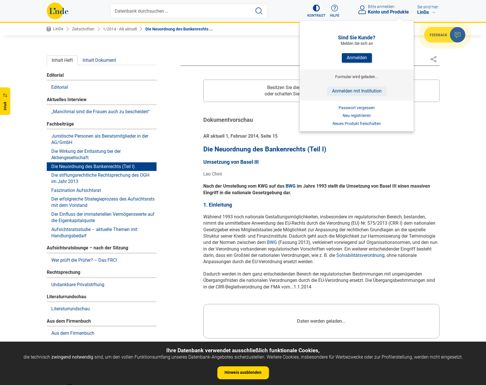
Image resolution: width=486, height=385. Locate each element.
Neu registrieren (357, 115)
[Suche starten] (259, 11)
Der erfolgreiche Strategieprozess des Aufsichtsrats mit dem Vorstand (103, 202)
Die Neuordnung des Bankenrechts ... (179, 29)
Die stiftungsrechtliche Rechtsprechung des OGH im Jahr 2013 (100, 178)
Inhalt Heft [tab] (62, 60)
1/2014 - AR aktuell (120, 29)
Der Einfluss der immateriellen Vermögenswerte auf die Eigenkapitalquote (103, 217)
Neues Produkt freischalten (357, 123)
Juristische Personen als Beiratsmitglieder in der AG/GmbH (99, 139)
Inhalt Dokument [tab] (99, 60)
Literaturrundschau (70, 308)
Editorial (59, 87)
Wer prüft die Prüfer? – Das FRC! (84, 260)
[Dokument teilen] (433, 59)
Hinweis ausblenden (243, 372)
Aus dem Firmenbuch (72, 333)
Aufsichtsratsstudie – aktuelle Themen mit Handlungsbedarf (94, 232)
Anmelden (357, 57)
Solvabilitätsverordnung (360, 255)
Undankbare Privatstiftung (77, 284)
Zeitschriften (83, 29)
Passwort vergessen (357, 107)
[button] (316, 11)
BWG (291, 186)
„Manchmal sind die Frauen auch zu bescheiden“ (100, 111)
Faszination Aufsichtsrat (76, 190)
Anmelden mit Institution (357, 91)
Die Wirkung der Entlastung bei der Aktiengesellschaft (86, 154)
